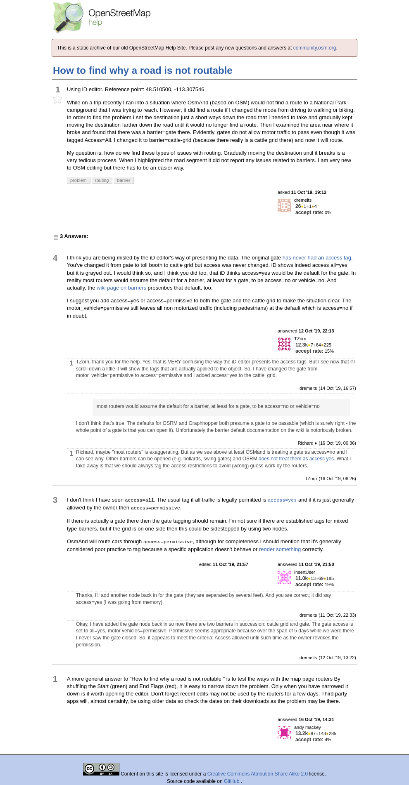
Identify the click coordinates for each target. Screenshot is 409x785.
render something (280, 549)
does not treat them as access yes (296, 459)
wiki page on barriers (121, 288)
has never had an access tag (317, 258)
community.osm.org (314, 48)
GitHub (232, 781)
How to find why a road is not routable (143, 70)
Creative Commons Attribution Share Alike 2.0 (257, 774)
